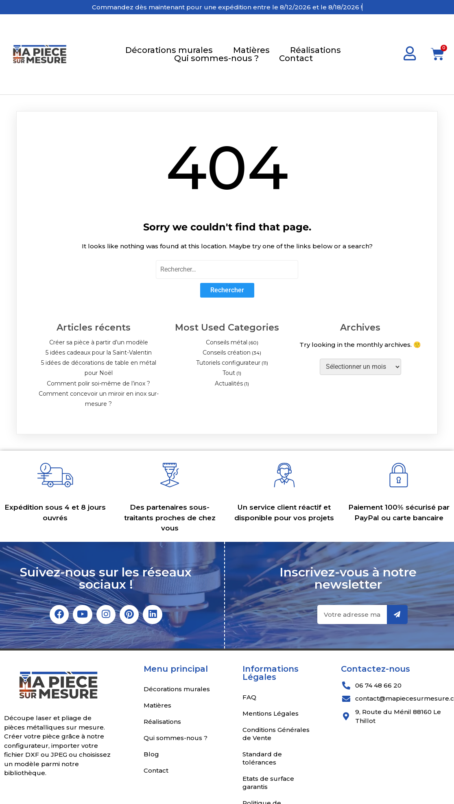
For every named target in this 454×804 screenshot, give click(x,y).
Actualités (229, 383)
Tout (229, 373)
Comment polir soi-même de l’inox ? (98, 383)
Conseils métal (226, 342)
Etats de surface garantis (268, 784)
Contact (296, 58)
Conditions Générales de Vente (276, 735)
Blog (151, 755)
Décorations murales (169, 50)
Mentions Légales (270, 715)
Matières (251, 50)
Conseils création (227, 352)
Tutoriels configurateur (228, 362)
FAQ (249, 698)
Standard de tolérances (262, 759)
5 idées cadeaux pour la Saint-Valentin (99, 352)
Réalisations (315, 50)
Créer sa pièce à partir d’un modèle (98, 342)
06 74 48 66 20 (378, 686)
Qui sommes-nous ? (216, 58)
